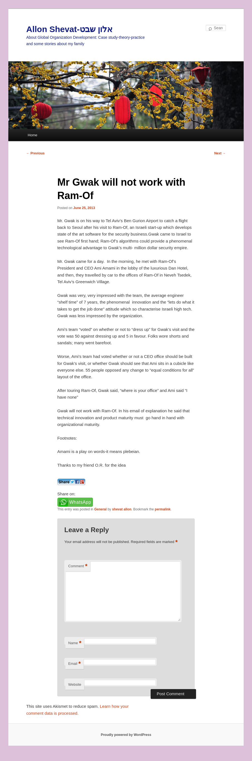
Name (74, 643)
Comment (77, 566)
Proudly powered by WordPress (126, 735)
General (100, 509)
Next (220, 153)
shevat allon (121, 509)
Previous (35, 153)
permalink (163, 509)
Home (32, 135)
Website (74, 684)
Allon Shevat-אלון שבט (69, 29)
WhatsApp (80, 502)
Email (74, 664)
